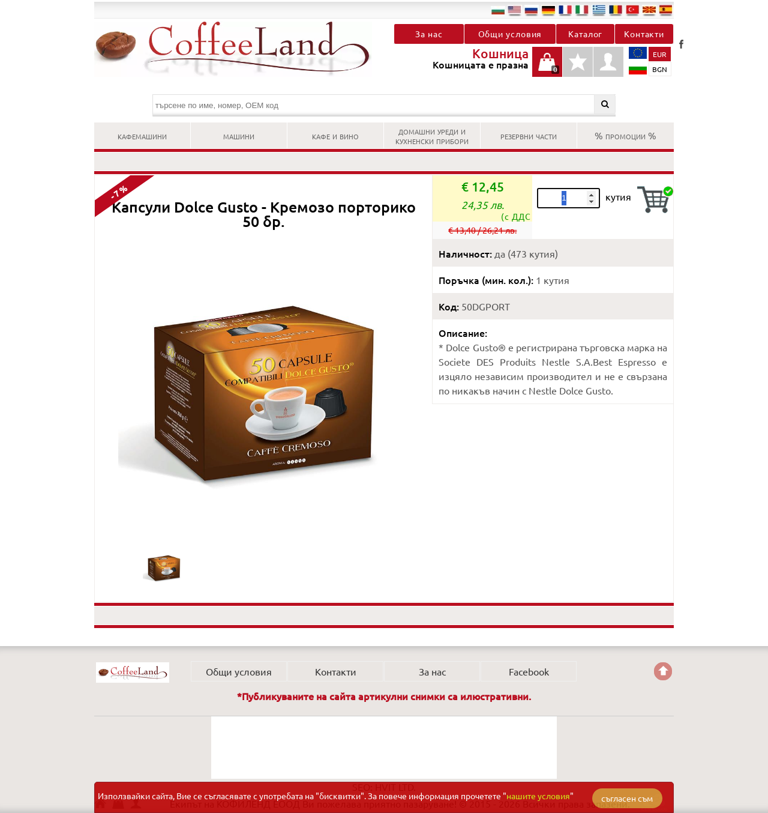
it (582, 9)
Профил (608, 62)
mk (649, 9)
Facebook (681, 44)
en (515, 9)
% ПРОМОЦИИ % (625, 135)
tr (632, 9)
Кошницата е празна (547, 68)
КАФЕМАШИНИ (142, 135)
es (666, 9)
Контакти (644, 33)
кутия (618, 196)
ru (531, 9)
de (548, 9)
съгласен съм (627, 798)
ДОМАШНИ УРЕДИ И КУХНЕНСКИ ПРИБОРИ (432, 135)
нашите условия (538, 795)
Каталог (585, 33)
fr (565, 9)
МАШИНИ (238, 135)
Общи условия (510, 33)
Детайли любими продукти (578, 68)
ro (615, 9)
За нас (428, 33)
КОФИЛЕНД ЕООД (132, 672)
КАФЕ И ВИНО (335, 135)
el (599, 9)
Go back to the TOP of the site (663, 671)
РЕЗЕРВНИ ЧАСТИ (528, 135)
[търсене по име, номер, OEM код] (384, 105)
